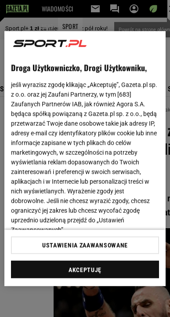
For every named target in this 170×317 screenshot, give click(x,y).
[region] (85, 158)
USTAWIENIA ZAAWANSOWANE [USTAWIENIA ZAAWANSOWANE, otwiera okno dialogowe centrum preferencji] (85, 245)
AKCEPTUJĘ (85, 269)
